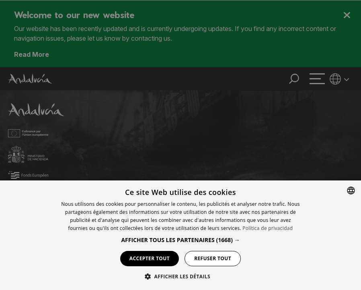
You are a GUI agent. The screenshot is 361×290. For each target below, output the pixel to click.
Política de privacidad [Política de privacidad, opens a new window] (267, 228)
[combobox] (351, 190)
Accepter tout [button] (149, 258)
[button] (180, 240)
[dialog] (180, 235)
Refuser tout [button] (212, 258)
